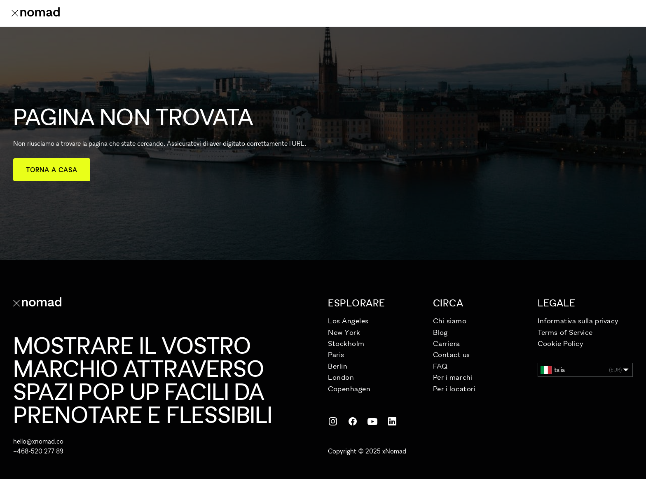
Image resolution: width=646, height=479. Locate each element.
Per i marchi (453, 377)
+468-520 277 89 (38, 451)
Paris (336, 354)
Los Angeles (348, 320)
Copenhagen (349, 388)
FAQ (440, 366)
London (341, 377)
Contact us (451, 354)
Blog (440, 332)
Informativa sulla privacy (578, 320)
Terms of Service (565, 332)
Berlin (337, 366)
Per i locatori (454, 388)
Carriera (446, 343)
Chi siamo (450, 320)
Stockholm (346, 343)
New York (344, 332)
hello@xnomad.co (38, 441)
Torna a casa (51, 170)
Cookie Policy (560, 343)
